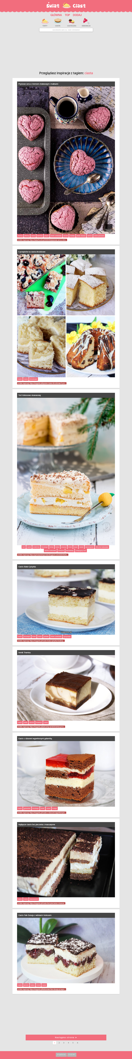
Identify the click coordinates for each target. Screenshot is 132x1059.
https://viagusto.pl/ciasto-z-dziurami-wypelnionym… (48, 813)
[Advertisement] (66, 50)
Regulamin (61, 1054)
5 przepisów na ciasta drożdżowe (31, 252)
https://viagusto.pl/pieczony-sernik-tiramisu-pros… (47, 727)
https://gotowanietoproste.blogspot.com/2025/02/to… (49, 555)
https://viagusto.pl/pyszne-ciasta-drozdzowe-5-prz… (48, 383)
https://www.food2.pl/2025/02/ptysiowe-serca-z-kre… (48, 240)
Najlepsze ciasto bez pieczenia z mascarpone (36, 824)
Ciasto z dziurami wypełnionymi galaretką (35, 738)
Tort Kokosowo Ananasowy (29, 395)
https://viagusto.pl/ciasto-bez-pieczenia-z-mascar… (47, 903)
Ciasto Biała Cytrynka (27, 566)
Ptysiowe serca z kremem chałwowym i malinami (38, 84)
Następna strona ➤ (66, 1037)
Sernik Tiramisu (24, 652)
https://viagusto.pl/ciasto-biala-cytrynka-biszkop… (47, 641)
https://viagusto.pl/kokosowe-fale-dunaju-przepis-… (48, 989)
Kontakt (71, 1054)
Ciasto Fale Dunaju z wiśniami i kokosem (34, 915)
